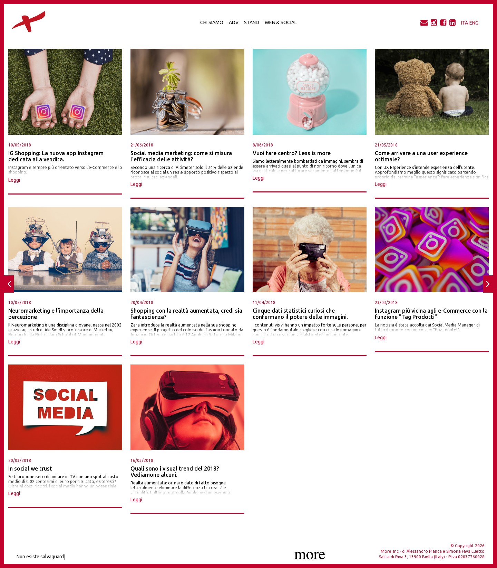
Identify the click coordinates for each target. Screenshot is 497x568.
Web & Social (281, 22)
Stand (251, 22)
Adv (233, 22)
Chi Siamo (211, 22)
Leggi (14, 180)
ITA (464, 23)
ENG (473, 23)
